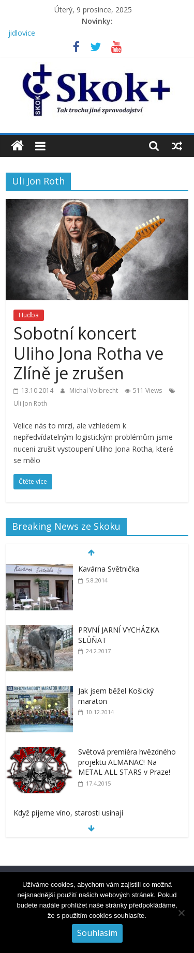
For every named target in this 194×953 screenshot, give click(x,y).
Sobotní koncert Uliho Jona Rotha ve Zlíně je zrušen (88, 353)
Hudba (29, 315)
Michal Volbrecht (94, 390)
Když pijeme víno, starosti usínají (68, 813)
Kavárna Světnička (108, 569)
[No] (181, 913)
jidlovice (21, 33)
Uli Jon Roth (30, 403)
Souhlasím (97, 933)
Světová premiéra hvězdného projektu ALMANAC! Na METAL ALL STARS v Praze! (127, 762)
